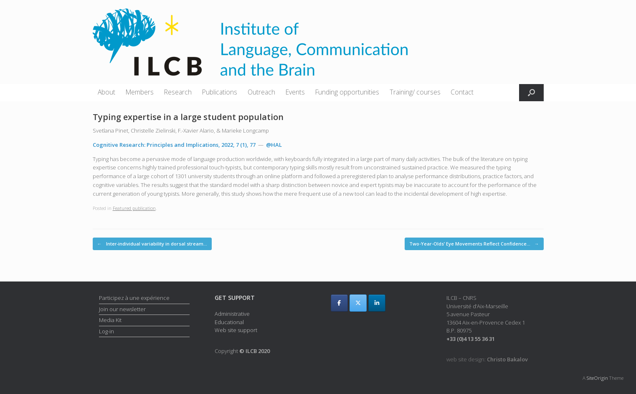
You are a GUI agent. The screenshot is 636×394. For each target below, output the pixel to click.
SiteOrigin (597, 378)
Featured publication (134, 208)
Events (295, 92)
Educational (229, 322)
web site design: (487, 359)
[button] (531, 92)
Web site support (236, 330)
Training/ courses (415, 92)
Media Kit (110, 320)
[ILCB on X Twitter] (358, 303)
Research (178, 92)
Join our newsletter (122, 309)
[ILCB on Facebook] (339, 303)
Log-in (106, 331)
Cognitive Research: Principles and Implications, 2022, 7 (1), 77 (174, 144)
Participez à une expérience (134, 298)
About (106, 92)
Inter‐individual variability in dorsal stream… (152, 244)
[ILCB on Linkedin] (376, 303)
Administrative (232, 313)
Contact (462, 92)
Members (140, 92)
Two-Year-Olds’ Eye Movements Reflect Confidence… (474, 244)
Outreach (261, 92)
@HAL (274, 144)
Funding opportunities (347, 92)
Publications (219, 92)
